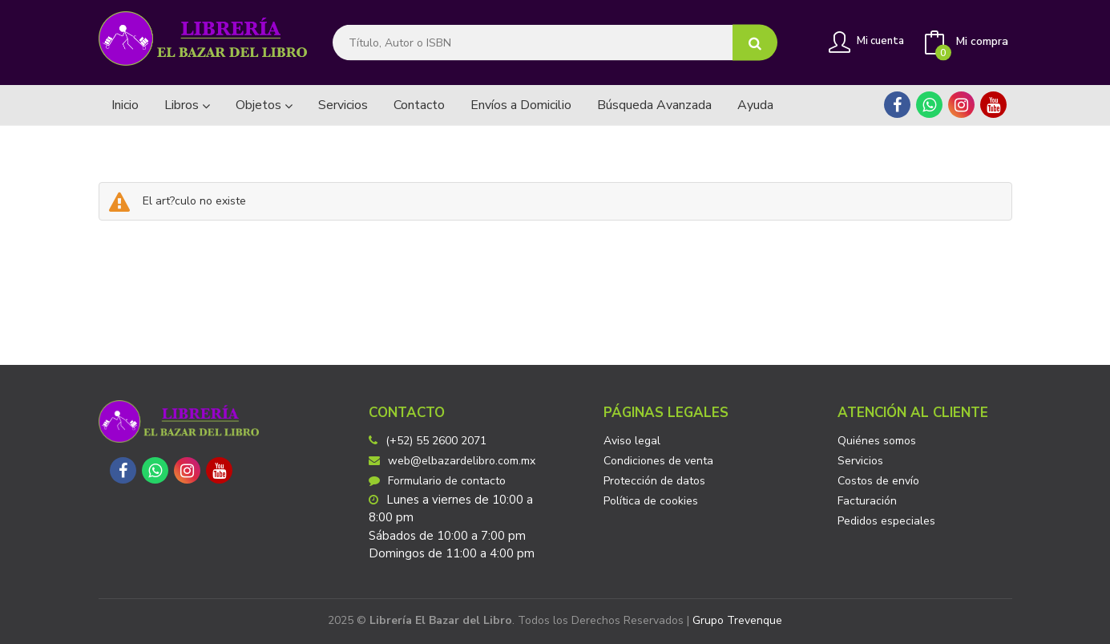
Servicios (860, 460)
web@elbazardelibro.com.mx (452, 460)
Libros (187, 105)
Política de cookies (650, 500)
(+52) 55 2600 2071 (435, 440)
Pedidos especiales (886, 521)
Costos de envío (878, 480)
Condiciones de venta (658, 460)
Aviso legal (631, 440)
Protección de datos (654, 480)
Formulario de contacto (437, 480)
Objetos (264, 105)
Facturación (867, 500)
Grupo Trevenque (737, 620)
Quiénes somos (877, 440)
